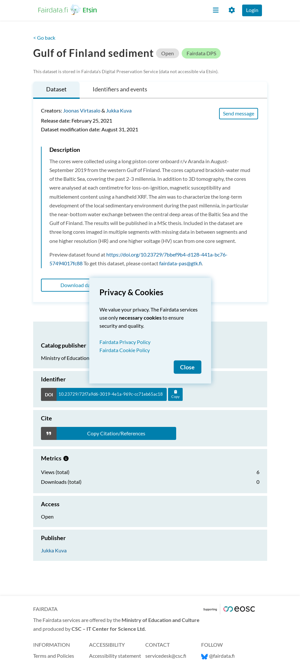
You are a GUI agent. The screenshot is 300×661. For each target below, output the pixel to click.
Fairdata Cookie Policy (124, 350)
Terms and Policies (53, 656)
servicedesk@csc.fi (165, 656)
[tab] (56, 90)
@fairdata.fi (218, 656)
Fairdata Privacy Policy (124, 341)
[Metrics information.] (66, 458)
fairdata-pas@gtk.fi (180, 263)
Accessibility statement (115, 656)
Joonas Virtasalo (81, 110)
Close (187, 367)
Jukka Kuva (119, 110)
